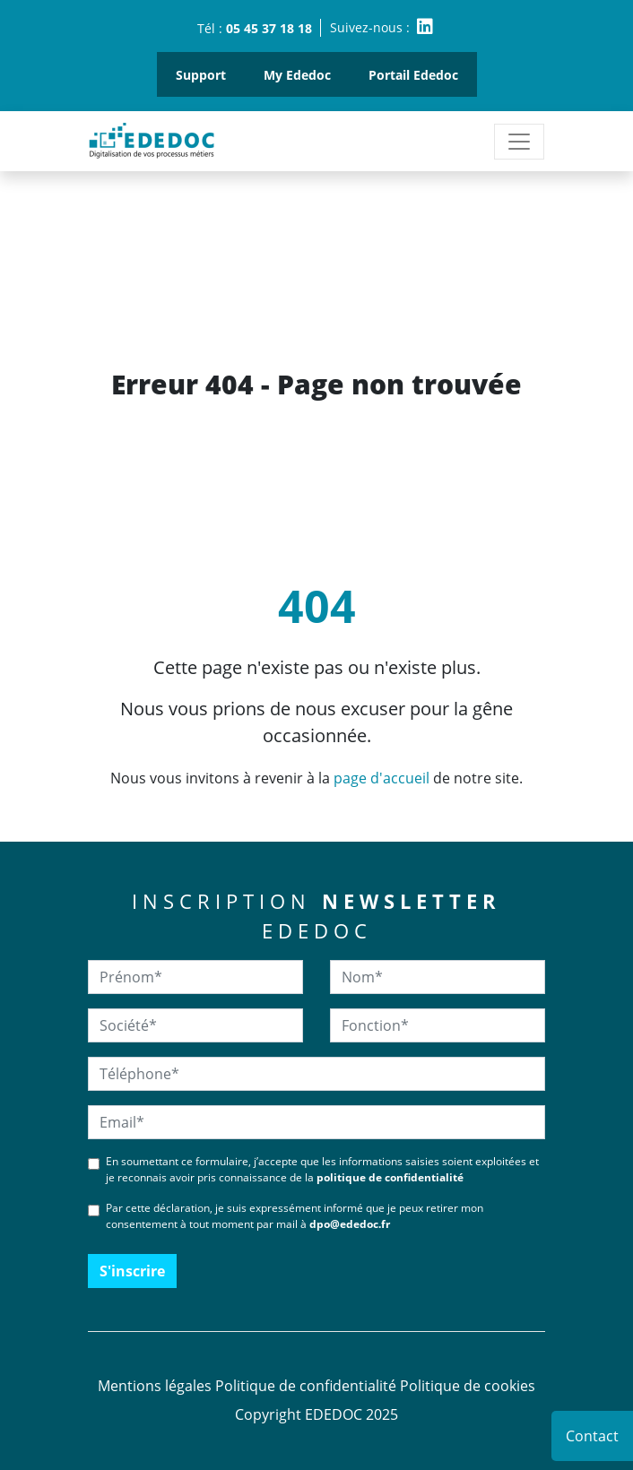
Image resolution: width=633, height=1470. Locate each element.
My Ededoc (297, 74)
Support (201, 74)
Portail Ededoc (413, 74)
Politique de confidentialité (305, 1386)
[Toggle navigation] (519, 142)
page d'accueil (381, 778)
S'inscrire (132, 1271)
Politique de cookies (467, 1386)
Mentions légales (155, 1386)
